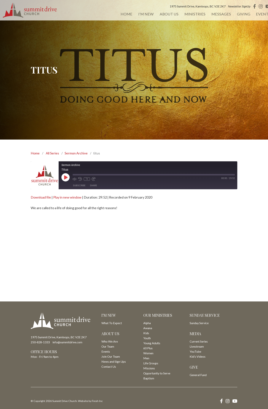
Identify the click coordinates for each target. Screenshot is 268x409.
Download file (41, 197)
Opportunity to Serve (156, 373)
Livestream (197, 346)
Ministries (190, 14)
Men (146, 358)
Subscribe (79, 185)
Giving (238, 14)
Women (148, 353)
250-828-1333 (40, 342)
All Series (52, 153)
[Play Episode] (65, 177)
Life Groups (150, 363)
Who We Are (109, 341)
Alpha (147, 323)
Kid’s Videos (197, 356)
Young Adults (151, 343)
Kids (146, 333)
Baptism (148, 378)
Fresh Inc (97, 400)
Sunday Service (199, 323)
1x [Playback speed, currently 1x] (87, 179)
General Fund (198, 375)
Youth (147, 338)
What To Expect (111, 323)
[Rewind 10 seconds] (80, 179)
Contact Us (108, 366)
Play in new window (67, 197)
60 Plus (148, 348)
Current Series (199, 341)
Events (258, 14)
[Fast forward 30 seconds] (93, 179)
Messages (216, 14)
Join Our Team (110, 356)
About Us (165, 14)
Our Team (107, 346)
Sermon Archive (76, 153)
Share (93, 185)
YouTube (195, 351)
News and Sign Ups (113, 361)
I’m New (142, 14)
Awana (147, 328)
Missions (149, 368)
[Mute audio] (74, 179)
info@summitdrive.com (67, 342)
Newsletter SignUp (234, 6)
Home (123, 14)
